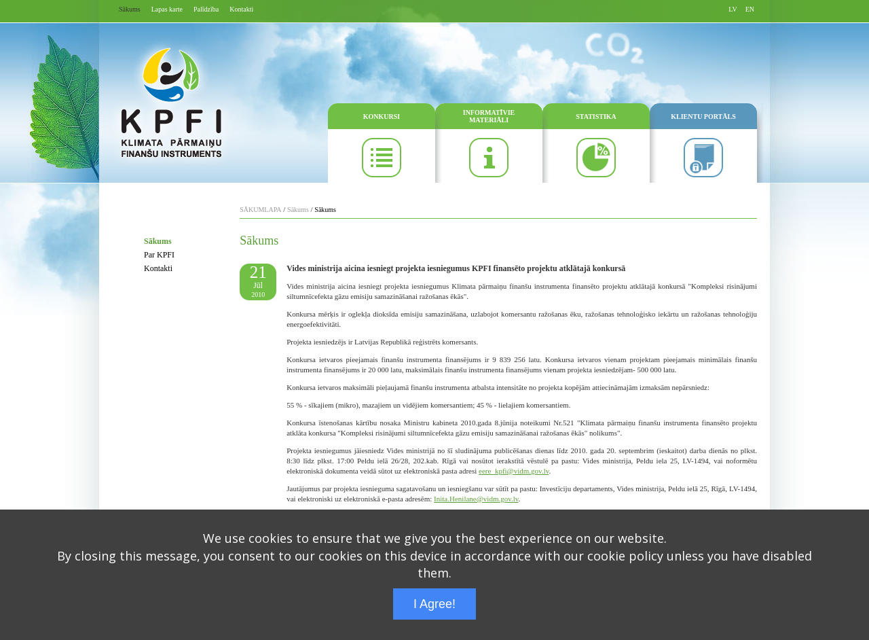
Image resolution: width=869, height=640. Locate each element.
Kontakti (241, 9)
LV (732, 9)
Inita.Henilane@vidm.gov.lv (476, 499)
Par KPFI (159, 255)
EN (749, 9)
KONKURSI (381, 116)
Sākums (130, 9)
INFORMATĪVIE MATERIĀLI (489, 116)
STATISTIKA (596, 116)
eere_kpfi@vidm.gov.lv (514, 471)
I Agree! (434, 604)
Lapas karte (167, 9)
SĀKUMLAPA (260, 209)
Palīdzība (206, 9)
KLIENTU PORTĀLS (703, 116)
